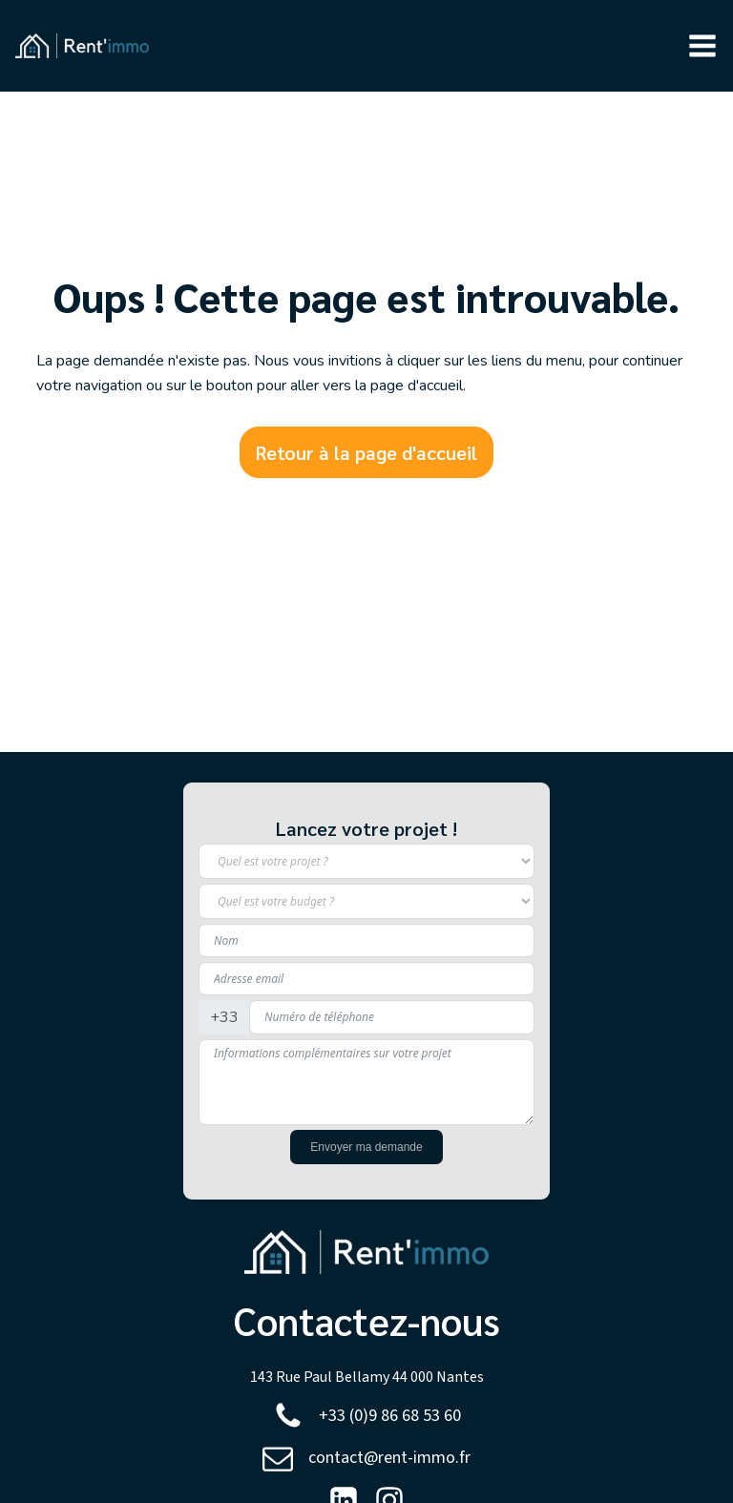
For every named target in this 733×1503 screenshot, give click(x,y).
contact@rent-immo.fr (389, 1458)
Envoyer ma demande (366, 1147)
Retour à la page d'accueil (366, 452)
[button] (702, 46)
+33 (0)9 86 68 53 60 (390, 1416)
